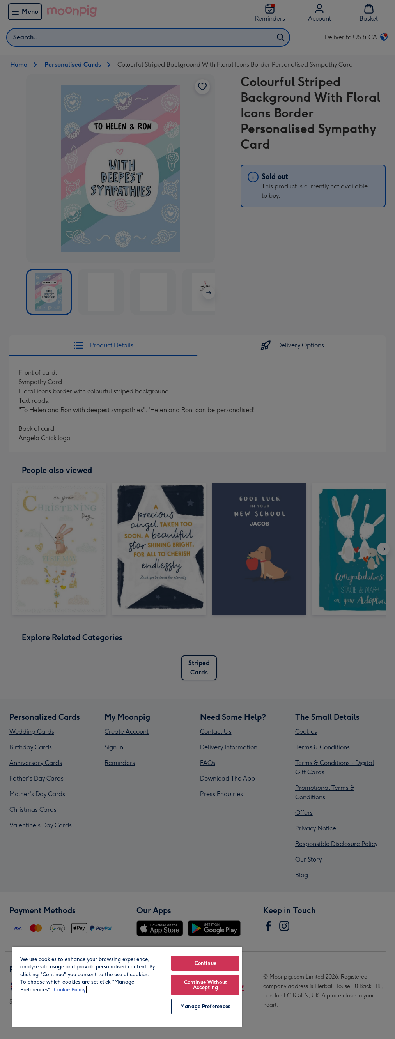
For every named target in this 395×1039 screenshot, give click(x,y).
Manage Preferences (205, 1006)
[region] (127, 987)
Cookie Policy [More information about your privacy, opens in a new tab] (70, 990)
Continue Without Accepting (205, 984)
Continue (205, 963)
